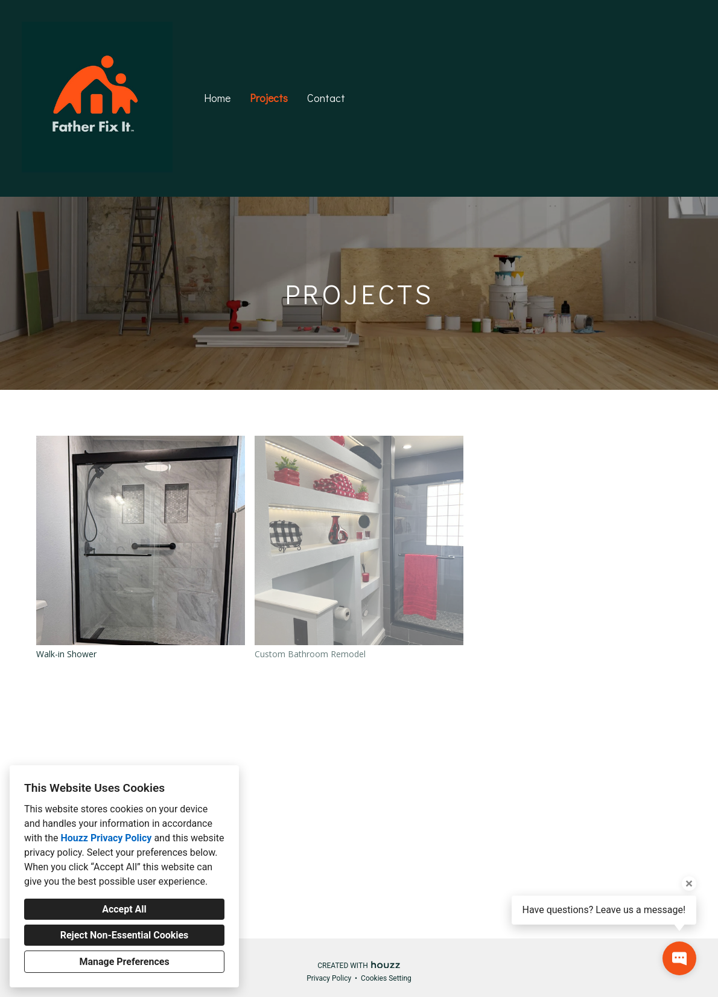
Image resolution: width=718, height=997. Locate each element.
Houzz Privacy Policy (105, 838)
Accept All (124, 909)
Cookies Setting (386, 978)
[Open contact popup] (679, 958)
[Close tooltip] (689, 883)
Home (217, 98)
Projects (269, 98)
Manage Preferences (124, 961)
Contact (326, 98)
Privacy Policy (329, 978)
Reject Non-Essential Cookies (124, 935)
